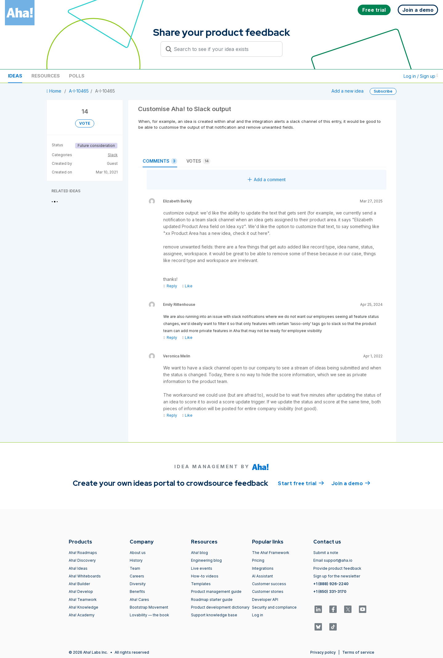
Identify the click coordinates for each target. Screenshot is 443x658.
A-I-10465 (79, 91)
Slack (113, 154)
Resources (45, 76)
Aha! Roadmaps (83, 552)
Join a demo (350, 483)
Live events (201, 568)
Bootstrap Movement (149, 607)
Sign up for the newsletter (336, 576)
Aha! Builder (79, 583)
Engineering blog (206, 560)
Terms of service (358, 652)
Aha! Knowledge (83, 607)
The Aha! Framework (270, 552)
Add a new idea (347, 91)
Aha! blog (199, 552)
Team (135, 568)
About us (138, 552)
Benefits (137, 591)
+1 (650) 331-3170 (329, 591)
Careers (137, 576)
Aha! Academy (82, 615)
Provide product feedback (337, 568)
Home (55, 91)
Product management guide (216, 591)
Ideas (15, 76)
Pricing (258, 560)
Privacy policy (323, 652)
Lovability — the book (149, 615)
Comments (160, 161)
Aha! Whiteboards (85, 576)
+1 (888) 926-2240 (330, 583)
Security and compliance (274, 607)
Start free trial (301, 483)
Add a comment (267, 179)
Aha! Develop (81, 591)
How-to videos (204, 576)
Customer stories (267, 591)
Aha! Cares (139, 599)
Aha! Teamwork (83, 599)
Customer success (269, 583)
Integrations (263, 568)
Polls (76, 76)
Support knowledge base (214, 615)
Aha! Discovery (82, 560)
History (136, 560)
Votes (198, 161)
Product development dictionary (220, 607)
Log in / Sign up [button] (421, 76)
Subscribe (383, 91)
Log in (257, 615)
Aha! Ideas (78, 568)
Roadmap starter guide (212, 599)
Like (187, 286)
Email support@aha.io (332, 560)
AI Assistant (262, 576)
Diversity (138, 583)
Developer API (265, 599)
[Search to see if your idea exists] (224, 49)
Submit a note (325, 552)
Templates (201, 583)
